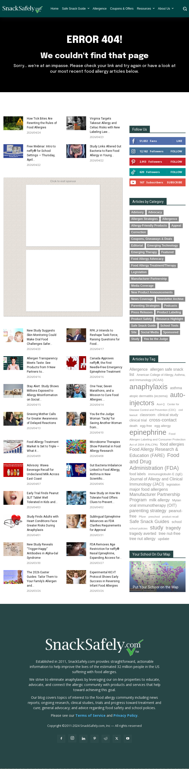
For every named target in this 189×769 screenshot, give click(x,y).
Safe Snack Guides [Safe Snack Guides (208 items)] (149, 521)
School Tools (169, 326)
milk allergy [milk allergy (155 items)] (159, 500)
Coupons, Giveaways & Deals (151, 239)
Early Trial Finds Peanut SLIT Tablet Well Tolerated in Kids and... (43, 498)
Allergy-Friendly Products (149, 225)
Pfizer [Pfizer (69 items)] (142, 516)
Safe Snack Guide (143, 326)
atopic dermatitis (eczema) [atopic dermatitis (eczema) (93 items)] (148, 396)
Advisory (137, 212)
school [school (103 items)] (177, 522)
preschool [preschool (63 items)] (154, 516)
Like (179, 141)
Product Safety (141, 319)
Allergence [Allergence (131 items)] (138, 369)
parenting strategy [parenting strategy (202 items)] (147, 510)
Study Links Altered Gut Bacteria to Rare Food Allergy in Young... (105, 151)
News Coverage (142, 299)
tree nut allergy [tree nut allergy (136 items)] (142, 539)
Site (134, 332)
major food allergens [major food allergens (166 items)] (148, 489)
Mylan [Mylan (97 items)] (176, 500)
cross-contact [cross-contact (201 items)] (162, 420)
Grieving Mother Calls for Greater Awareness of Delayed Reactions (42, 419)
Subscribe (174, 182)
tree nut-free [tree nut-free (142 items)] (170, 533)
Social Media (150, 332)
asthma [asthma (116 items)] (176, 388)
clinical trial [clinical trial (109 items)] (138, 420)
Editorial (137, 245)
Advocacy (155, 212)
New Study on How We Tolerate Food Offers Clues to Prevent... (105, 498)
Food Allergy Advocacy (147, 259)
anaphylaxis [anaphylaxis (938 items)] (148, 387)
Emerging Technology (162, 245)
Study (135, 339)
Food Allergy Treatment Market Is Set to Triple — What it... (43, 446)
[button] (185, 9)
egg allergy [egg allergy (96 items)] (162, 426)
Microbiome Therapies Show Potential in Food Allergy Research (105, 446)
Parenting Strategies (145, 306)
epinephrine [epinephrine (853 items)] (147, 433)
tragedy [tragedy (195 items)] (173, 528)
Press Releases (142, 312)
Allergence (169, 219)
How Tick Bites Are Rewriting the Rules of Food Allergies (42, 123)
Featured (167, 252)
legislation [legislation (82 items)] (173, 485)
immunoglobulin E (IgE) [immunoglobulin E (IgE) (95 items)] (165, 474)
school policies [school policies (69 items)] (138, 528)
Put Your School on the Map (155, 587)
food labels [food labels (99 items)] (137, 474)
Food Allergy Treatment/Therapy (153, 265)
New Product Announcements (152, 292)
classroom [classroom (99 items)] (148, 415)
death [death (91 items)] (133, 426)
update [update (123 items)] (163, 539)
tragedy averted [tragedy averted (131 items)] (142, 534)
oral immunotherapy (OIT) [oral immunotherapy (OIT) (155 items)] (153, 505)
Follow (176, 151)
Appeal (176, 225)
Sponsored (170, 332)
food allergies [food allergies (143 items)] (172, 444)
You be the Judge (156, 339)
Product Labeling (169, 312)
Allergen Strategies (144, 219)
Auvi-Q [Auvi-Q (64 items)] (161, 404)
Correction (138, 232)
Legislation (139, 272)
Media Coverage (142, 286)
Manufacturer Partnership (149, 279)
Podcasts (170, 306)
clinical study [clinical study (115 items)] (168, 415)
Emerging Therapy (144, 252)
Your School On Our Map (151, 555)
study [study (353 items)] (156, 528)
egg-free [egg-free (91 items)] (146, 426)
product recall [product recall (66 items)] (170, 516)
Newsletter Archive (171, 299)
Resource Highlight (169, 319)
